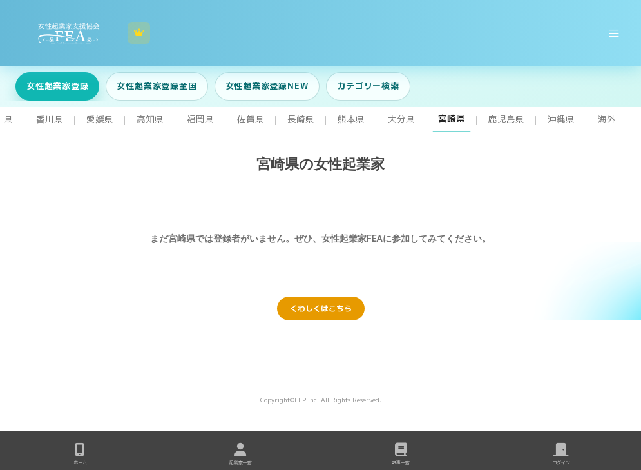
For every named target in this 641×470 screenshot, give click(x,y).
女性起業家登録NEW (267, 86)
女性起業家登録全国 (156, 86)
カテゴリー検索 (368, 86)
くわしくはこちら (321, 308)
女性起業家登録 (57, 86)
